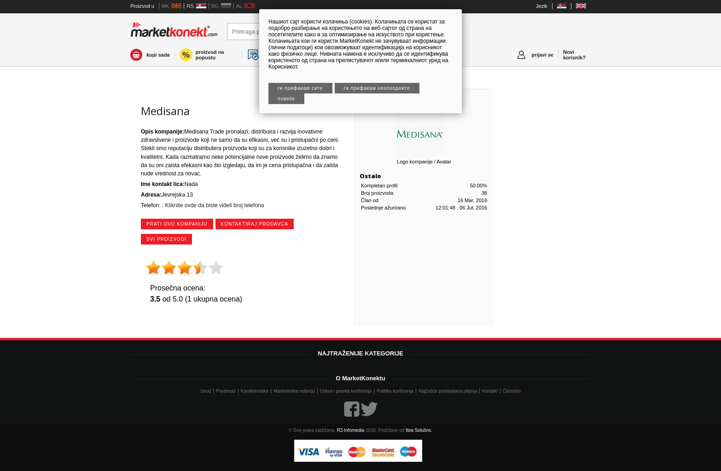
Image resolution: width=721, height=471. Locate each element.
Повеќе (286, 98)
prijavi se (542, 55)
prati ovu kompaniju (177, 224)
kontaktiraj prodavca (254, 224)
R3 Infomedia (350, 430)
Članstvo (512, 391)
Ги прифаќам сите (300, 88)
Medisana (165, 110)
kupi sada (158, 55)
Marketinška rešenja (293, 391)
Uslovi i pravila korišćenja (346, 391)
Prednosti (226, 391)
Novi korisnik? (574, 54)
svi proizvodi (166, 239)
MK (165, 6)
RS (189, 6)
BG (215, 6)
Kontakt (490, 391)
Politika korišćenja (395, 391)
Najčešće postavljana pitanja (448, 391)
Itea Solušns (418, 430)
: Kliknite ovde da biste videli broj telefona (212, 205)
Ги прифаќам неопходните (377, 88)
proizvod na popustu (210, 54)
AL (239, 6)
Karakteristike (255, 391)
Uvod (205, 391)
